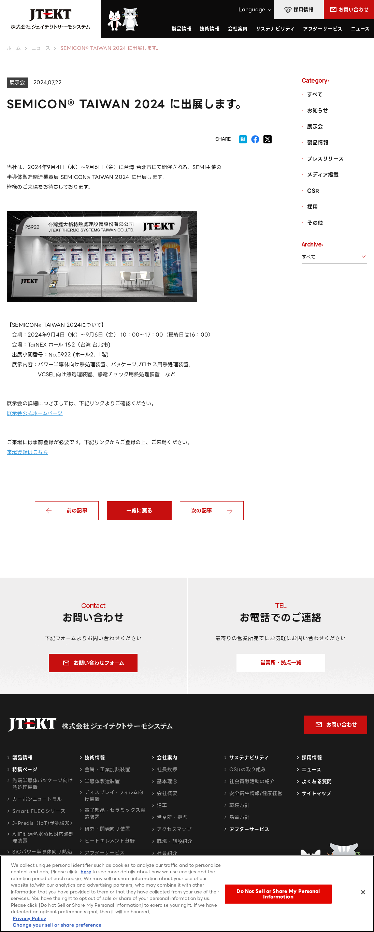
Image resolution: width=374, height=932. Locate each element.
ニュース (360, 28)
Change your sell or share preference (57, 926)
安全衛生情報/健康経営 (256, 793)
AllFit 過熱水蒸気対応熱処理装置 (43, 837)
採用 (312, 207)
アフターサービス (322, 28)
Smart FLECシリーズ (39, 811)
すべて (315, 94)
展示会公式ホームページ (35, 413)
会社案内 (167, 757)
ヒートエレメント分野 (110, 840)
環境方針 (239, 805)
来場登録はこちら (27, 452)
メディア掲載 (323, 175)
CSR (313, 191)
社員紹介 (167, 853)
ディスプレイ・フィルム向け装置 (114, 796)
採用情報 (312, 757)
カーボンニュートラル (37, 799)
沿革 (162, 805)
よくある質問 (317, 781)
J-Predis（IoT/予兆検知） (43, 823)
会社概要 (167, 793)
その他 (315, 223)
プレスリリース (325, 159)
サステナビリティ (249, 757)
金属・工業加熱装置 (107, 769)
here (86, 873)
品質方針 (239, 817)
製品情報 (317, 142)
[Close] (363, 893)
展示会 (315, 126)
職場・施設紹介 (174, 841)
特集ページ (24, 769)
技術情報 (209, 28)
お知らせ (317, 110)
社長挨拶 (167, 769)
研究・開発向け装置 (107, 828)
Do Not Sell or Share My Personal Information (278, 895)
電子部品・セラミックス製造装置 (115, 813)
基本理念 (167, 781)
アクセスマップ (174, 829)
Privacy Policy (29, 919)
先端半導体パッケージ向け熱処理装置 (42, 784)
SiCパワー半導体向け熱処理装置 (42, 855)
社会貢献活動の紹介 (252, 781)
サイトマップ (316, 793)
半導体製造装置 (102, 781)
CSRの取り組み (247, 769)
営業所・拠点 (172, 817)
